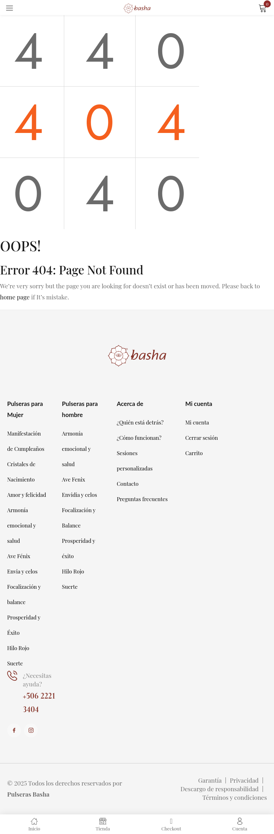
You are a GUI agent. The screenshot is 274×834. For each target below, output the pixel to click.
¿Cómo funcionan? (139, 437)
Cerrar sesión (201, 437)
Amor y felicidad (26, 494)
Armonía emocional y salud (21, 525)
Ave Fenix (73, 479)
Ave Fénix (18, 556)
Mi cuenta (197, 422)
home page (15, 297)
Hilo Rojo (18, 648)
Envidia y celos (79, 494)
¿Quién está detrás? (140, 422)
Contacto (127, 483)
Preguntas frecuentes (142, 499)
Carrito (194, 453)
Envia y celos (22, 571)
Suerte (15, 663)
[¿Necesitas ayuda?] (12, 676)
